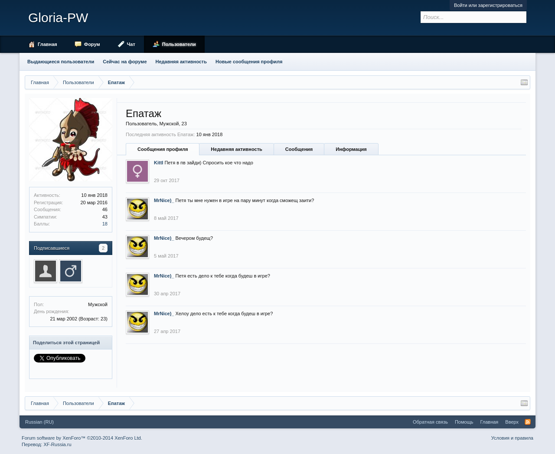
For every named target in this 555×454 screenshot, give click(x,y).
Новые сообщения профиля (249, 61)
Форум (92, 44)
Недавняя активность (236, 149)
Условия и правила (512, 438)
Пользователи (179, 44)
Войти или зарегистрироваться (488, 5)
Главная (47, 44)
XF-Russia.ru (57, 444)
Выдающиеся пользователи (60, 61)
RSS (527, 421)
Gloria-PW (58, 17)
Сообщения (299, 149)
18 (105, 223)
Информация (351, 149)
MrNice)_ (164, 200)
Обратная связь (430, 422)
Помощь (464, 422)
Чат (131, 44)
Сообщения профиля (162, 149)
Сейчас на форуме (125, 61)
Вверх (512, 422)
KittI (158, 162)
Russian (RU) (39, 422)
